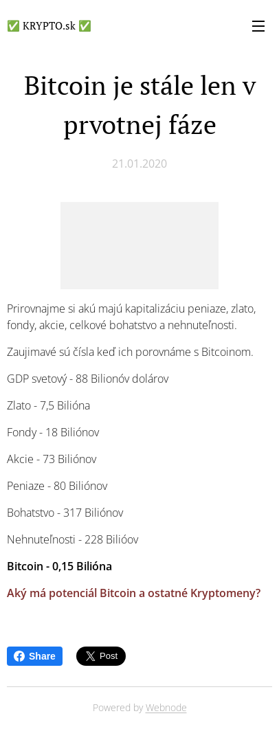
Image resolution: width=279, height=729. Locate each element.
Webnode (166, 707)
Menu (258, 26)
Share (35, 656)
